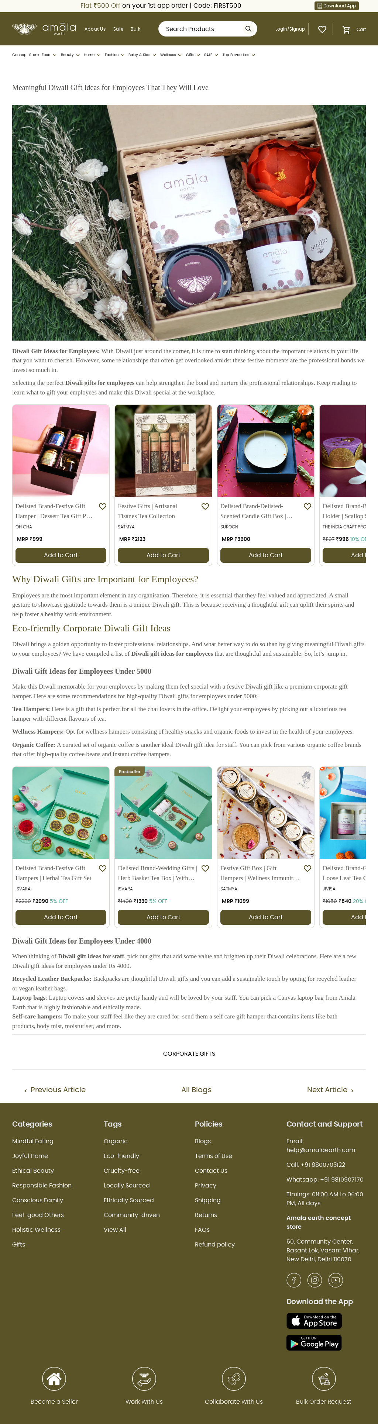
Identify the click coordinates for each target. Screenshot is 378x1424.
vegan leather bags (42, 988)
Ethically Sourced (129, 1200)
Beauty (71, 55)
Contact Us (211, 1171)
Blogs (203, 1141)
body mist (49, 1026)
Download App (336, 6)
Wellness (171, 55)
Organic (116, 1141)
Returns (206, 1215)
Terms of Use (213, 1156)
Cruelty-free (122, 1171)
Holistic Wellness (36, 1230)
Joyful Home (30, 1156)
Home (93, 55)
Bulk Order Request (323, 1402)
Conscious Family (37, 1200)
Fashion (115, 55)
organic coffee (116, 744)
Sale (118, 29)
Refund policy (215, 1245)
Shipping (208, 1200)
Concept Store (25, 55)
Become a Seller (54, 1402)
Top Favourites (239, 55)
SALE (211, 55)
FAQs (202, 1230)
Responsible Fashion (42, 1186)
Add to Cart (61, 555)
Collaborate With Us (234, 1402)
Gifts (193, 55)
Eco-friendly (121, 1156)
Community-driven (132, 1215)
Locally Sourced (127, 1186)
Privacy (205, 1186)
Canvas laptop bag (300, 997)
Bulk (135, 29)
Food (50, 55)
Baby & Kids (142, 55)
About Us (95, 29)
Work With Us (144, 1402)
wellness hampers (107, 731)
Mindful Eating (33, 1141)
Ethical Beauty (33, 1171)
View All (115, 1230)
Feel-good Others (38, 1215)
